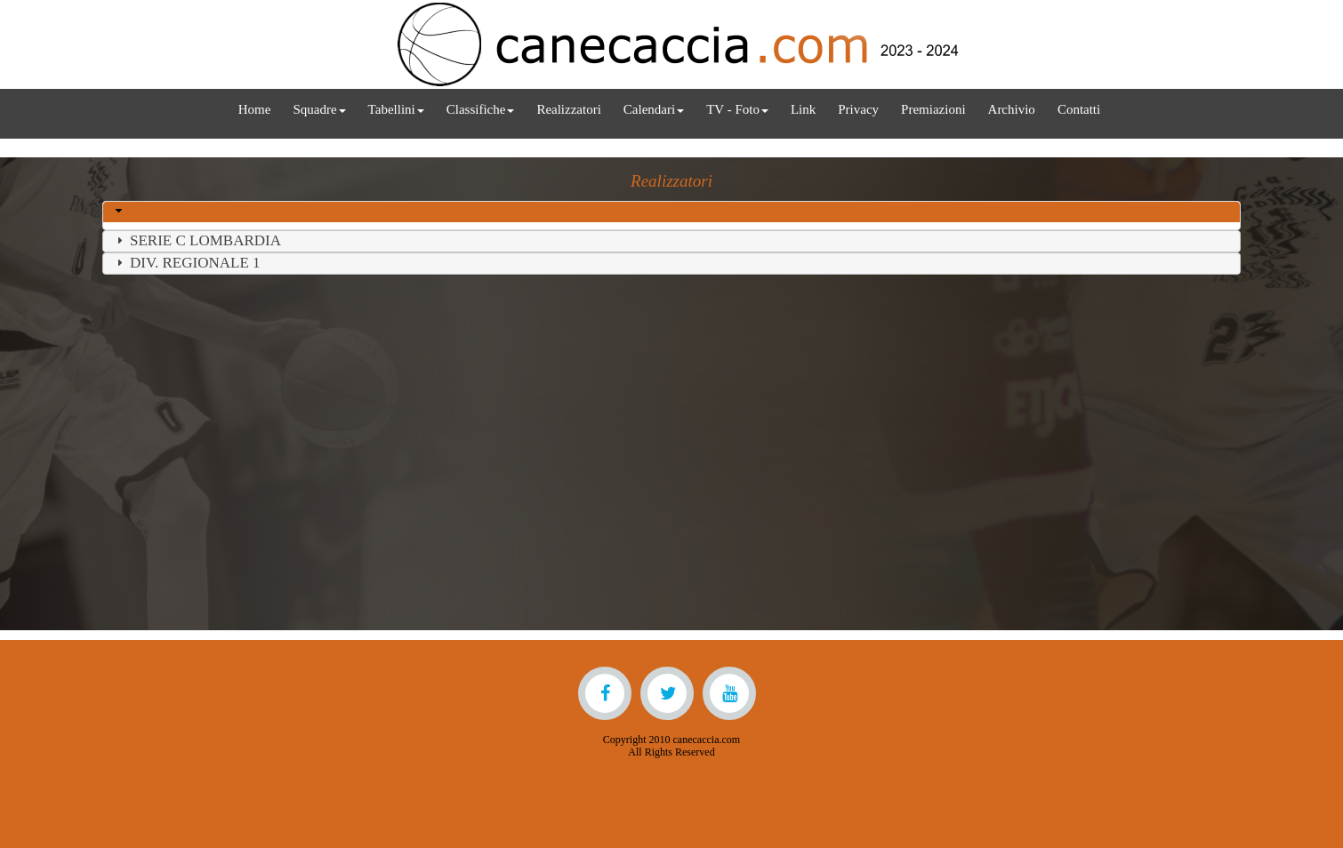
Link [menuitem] (803, 109)
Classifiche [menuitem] (480, 109)
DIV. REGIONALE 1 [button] (186, 262)
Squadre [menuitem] (319, 109)
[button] (121, 211)
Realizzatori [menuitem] (568, 109)
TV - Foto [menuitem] (737, 109)
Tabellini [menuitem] (396, 109)
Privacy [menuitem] (858, 109)
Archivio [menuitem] (1011, 109)
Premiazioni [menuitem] (933, 109)
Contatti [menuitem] (1079, 109)
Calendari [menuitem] (653, 109)
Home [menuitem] (254, 109)
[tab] (671, 212)
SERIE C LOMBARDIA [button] (196, 240)
